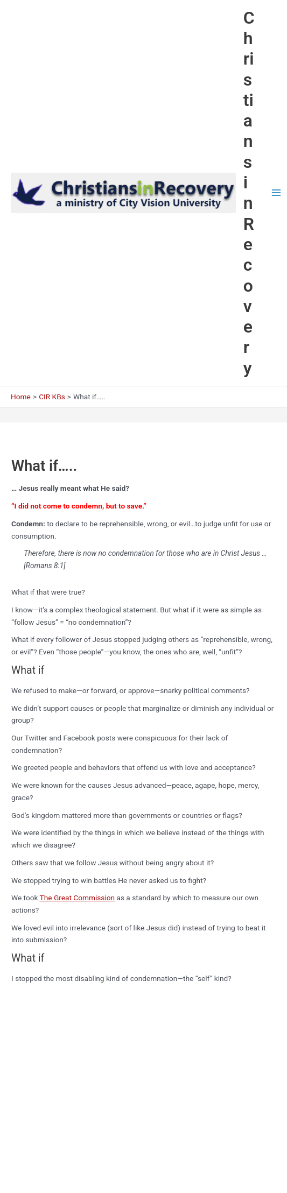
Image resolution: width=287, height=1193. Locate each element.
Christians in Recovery (249, 193)
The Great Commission (77, 897)
